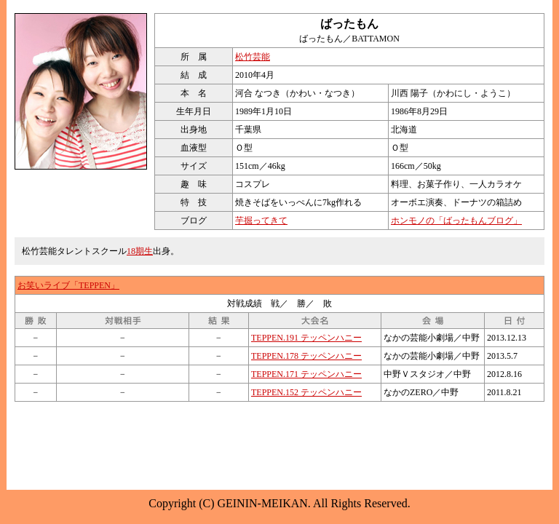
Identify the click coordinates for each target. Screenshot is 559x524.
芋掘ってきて (261, 220)
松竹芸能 (252, 57)
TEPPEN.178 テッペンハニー (306, 356)
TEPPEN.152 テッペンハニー (306, 392)
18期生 (140, 251)
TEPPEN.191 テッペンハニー (306, 338)
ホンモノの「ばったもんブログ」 (456, 220)
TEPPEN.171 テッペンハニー (306, 374)
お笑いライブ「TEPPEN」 (68, 285)
